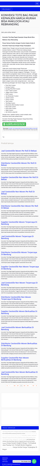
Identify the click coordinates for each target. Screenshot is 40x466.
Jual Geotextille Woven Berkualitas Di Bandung (17, 328)
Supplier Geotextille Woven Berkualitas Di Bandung (19, 312)
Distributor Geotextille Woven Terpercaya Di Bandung (19, 253)
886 (14, 385)
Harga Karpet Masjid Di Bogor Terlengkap (21, 443)
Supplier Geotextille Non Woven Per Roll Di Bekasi (19, 178)
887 (18, 385)
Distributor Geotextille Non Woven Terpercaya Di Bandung (16, 298)
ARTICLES (5, 461)
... (11, 385)
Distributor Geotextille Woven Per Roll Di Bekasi (18, 164)
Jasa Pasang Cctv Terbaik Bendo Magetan (17, 445)
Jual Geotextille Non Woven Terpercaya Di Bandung (19, 284)
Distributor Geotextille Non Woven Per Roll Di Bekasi (19, 207)
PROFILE (4, 459)
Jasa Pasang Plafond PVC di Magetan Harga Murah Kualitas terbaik (17, 431)
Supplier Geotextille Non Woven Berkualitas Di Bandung (15, 359)
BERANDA (5, 458)
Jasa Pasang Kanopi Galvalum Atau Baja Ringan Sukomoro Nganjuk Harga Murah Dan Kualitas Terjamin (18, 441)
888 (21, 385)
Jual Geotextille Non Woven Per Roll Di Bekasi (18, 193)
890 (28, 385)
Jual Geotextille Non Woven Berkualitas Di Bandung (19, 373)
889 (24, 385)
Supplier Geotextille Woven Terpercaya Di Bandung (19, 223)
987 (33, 385)
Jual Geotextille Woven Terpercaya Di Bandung (17, 237)
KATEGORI (6, 9)
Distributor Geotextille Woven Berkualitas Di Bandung (19, 344)
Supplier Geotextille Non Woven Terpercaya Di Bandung (20, 268)
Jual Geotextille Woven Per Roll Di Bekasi (19, 151)
